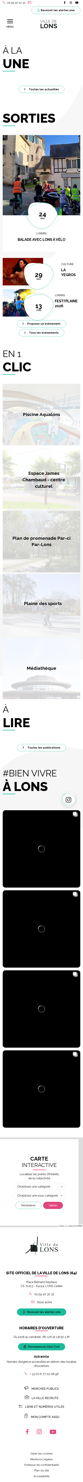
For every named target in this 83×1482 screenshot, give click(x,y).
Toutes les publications (41, 747)
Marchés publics (41, 1389)
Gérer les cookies (41, 1453)
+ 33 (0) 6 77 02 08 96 (42, 1374)
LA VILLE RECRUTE (41, 1398)
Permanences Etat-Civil (42, 1347)
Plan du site (41, 1470)
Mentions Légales (41, 1459)
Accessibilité (41, 1476)
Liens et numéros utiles (41, 1407)
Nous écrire (41, 1302)
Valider (53, 1205)
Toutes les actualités (41, 89)
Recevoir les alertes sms (56, 10)
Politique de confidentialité (41, 1465)
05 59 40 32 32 (41, 1294)
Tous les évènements (41, 332)
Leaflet (61, 1226)
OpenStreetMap (75, 1226)
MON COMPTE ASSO (41, 1417)
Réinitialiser (28, 1205)
